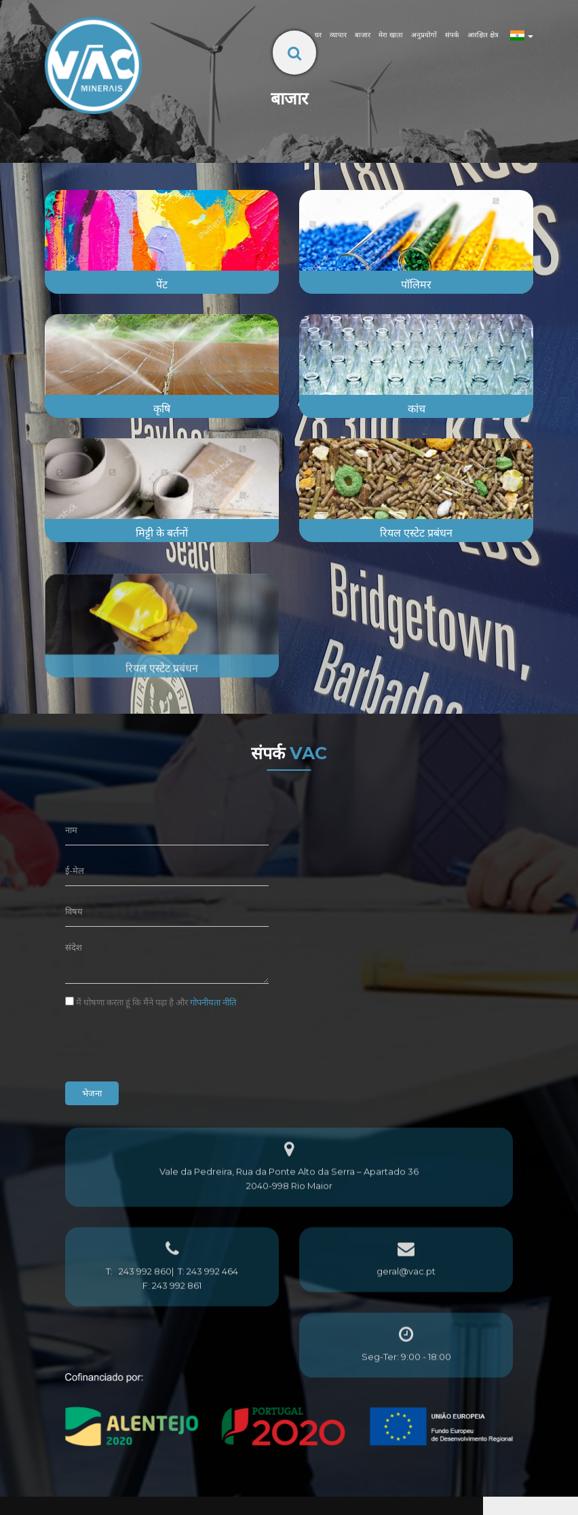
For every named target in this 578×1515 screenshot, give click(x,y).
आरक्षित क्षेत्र (483, 35)
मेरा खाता (391, 35)
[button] (13, 1507)
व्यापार (338, 35)
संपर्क (452, 35)
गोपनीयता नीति (213, 1002)
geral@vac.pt (406, 1297)
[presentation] (168, 1044)
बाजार (362, 35)
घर (318, 35)
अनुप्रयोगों (424, 35)
